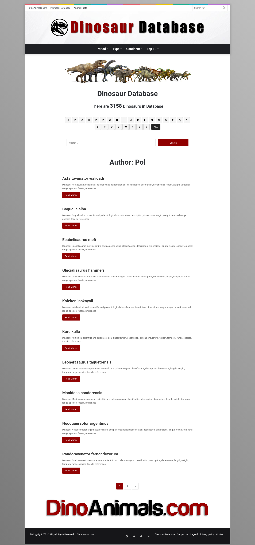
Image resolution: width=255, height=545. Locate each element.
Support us (182, 534)
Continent (133, 49)
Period (101, 49)
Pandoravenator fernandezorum (99, 454)
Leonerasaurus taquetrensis (95, 362)
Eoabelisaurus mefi (84, 239)
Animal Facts (80, 8)
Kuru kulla (74, 331)
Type (116, 49)
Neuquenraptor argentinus (93, 423)
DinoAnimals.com (38, 8)
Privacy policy (207, 534)
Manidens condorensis (90, 392)
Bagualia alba (78, 209)
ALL (156, 127)
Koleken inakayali (82, 300)
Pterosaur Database (61, 8)
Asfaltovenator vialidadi (90, 178)
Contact (220, 534)
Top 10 (151, 49)
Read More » (71, 195)
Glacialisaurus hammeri (90, 270)
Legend (194, 534)
